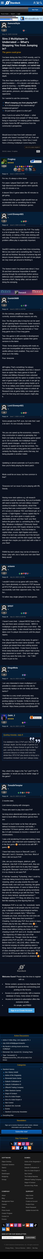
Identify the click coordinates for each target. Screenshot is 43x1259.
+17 (4, 573)
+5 (4, 674)
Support (29, 1191)
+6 (4, 221)
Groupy (4, 1179)
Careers (4, 1204)
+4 (4, 305)
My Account (29, 1198)
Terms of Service (20, 1248)
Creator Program (7, 1213)
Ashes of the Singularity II (32, 1161)
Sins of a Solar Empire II (32, 1170)
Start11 (4, 1167)
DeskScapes (6, 1173)
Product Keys (30, 1204)
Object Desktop (6, 1161)
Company (6, 1191)
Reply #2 (5, 225)
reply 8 (20, 735)
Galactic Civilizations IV (31, 1167)
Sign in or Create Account (21, 1010)
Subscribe (30, 1237)
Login (18, 14)
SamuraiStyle (14, 23)
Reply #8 (5, 726)
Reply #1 (5, 174)
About (3, 1195)
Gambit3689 (13, 298)
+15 (4, 792)
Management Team (8, 1201)
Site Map (35, 1248)
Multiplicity (5, 1176)
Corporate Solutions (8, 1164)
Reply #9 (5, 796)
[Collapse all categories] (41, 1069)
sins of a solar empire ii (32, 147)
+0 (4, 30)
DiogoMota (13, 668)
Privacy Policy (9, 1248)
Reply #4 (5, 416)
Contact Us (5, 1216)
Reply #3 (5, 309)
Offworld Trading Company (32, 1179)
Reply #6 (5, 617)
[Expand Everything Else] (1, 1115)
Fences (4, 1170)
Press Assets (6, 1210)
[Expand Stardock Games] (1, 1069)
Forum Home (5, 14)
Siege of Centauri (29, 1182)
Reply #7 (5, 678)
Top (41, 174)
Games (27, 1158)
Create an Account (31, 1201)
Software (6, 1158)
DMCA (29, 1248)
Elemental (27, 1164)
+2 (4, 612)
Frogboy (11, 159)
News (3, 1207)
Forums (4, 1219)
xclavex (11, 566)
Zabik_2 (11, 715)
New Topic (35, 9)
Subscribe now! (21, 1132)
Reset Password (31, 1207)
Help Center (29, 1195)
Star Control (28, 1173)
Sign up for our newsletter (14, 1234)
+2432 (4, 166)
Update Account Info (32, 1210)
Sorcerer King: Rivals (31, 1185)
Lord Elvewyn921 (16, 214)
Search (13, 14)
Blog (3, 1198)
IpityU (10, 606)
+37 (4, 722)
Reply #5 (5, 577)
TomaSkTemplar (15, 785)
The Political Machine (31, 1176)
